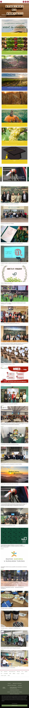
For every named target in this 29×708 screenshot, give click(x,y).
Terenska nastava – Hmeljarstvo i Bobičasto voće (10, 628)
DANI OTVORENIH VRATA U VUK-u (8, 364)
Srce (1, 673)
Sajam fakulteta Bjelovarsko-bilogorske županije (10, 648)
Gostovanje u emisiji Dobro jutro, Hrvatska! (10, 484)
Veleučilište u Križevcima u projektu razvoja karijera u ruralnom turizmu (14, 567)
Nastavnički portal (12, 671)
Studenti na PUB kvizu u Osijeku (7, 223)
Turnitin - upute (3, 675)
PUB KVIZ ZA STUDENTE (6, 384)
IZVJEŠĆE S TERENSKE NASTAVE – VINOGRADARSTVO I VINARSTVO (12, 588)
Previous (1, 174)
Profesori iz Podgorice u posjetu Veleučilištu (10, 204)
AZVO (10, 673)
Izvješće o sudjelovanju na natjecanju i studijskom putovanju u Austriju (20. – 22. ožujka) (13, 303)
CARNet (26, 671)
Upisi (14, 160)
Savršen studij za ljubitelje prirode (15, 87)
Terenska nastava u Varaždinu (7, 608)
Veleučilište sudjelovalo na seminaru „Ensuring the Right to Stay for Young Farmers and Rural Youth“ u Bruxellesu (14, 424)
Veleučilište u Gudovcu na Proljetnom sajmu (10, 444)
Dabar (9, 675)
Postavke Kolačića (14, 703)
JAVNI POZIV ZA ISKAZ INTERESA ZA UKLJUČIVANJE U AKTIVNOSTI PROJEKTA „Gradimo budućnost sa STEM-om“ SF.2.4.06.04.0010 (13, 546)
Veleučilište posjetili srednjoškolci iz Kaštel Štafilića (11, 464)
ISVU (1, 671)
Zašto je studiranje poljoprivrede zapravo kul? (14, 69)
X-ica (22, 671)
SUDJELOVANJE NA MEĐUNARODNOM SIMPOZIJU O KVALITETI (14, 263)
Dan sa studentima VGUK (14, 123)
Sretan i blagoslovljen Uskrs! (7, 283)
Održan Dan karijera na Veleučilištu (8, 667)
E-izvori (18, 673)
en (23, 1)
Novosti (2, 185)
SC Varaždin (6, 673)
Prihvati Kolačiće (14, 705)
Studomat (5, 671)
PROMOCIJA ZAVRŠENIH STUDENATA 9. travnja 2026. (12, 243)
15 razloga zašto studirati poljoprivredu (14, 51)
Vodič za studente (14, 33)
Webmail (18, 671)
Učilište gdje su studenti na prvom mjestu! (14, 105)
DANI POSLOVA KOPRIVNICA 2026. (8, 525)
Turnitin (22, 673)
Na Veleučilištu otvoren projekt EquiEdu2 (9, 403)
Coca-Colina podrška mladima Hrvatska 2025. (10, 323)
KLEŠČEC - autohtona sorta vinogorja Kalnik (14, 141)
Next (28, 174)
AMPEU (14, 673)
